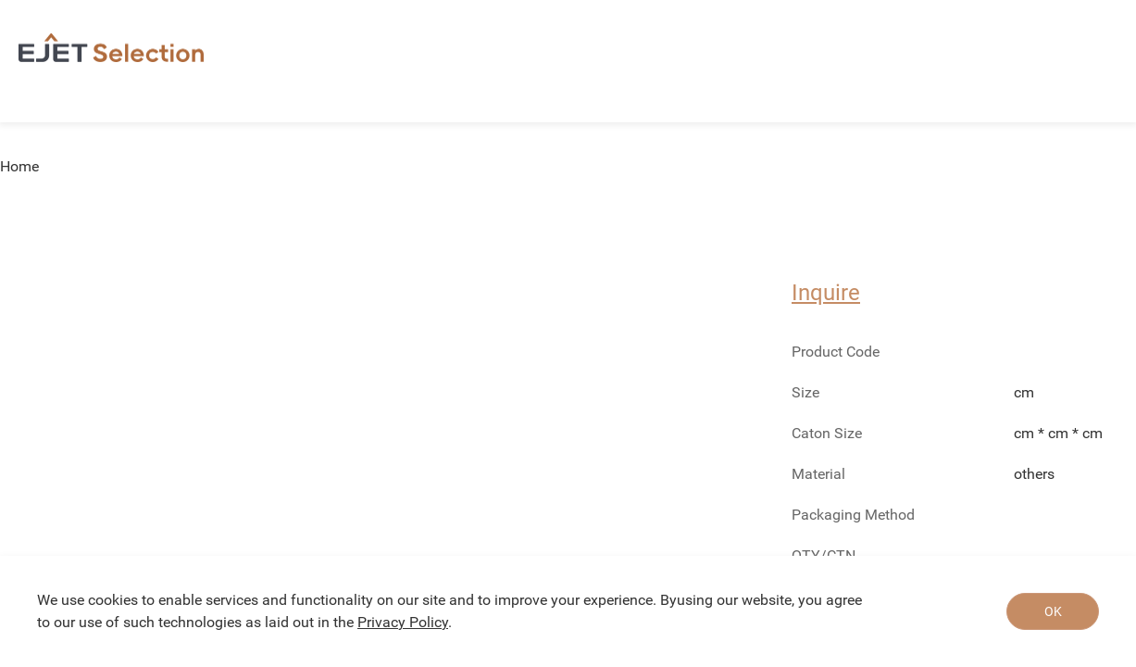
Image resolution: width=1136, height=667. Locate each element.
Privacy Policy (402, 622)
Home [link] (19, 166)
